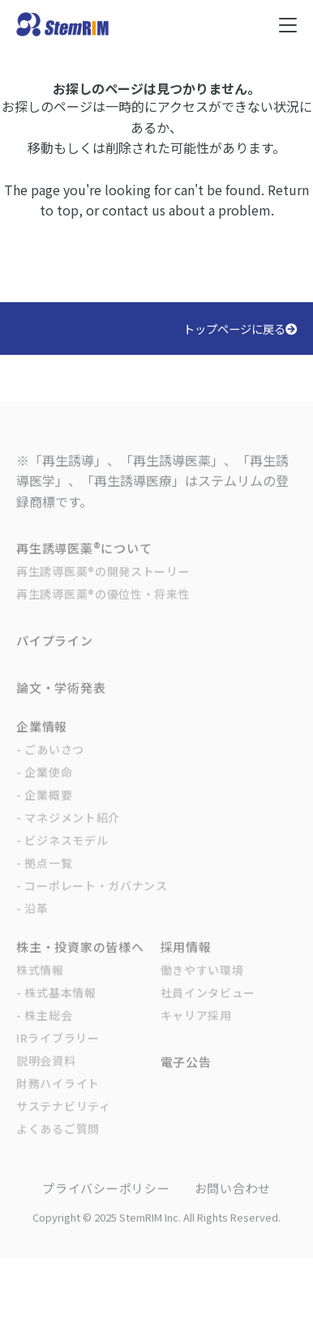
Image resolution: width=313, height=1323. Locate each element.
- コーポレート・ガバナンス (92, 901)
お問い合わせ (233, 1203)
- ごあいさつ (50, 765)
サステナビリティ (63, 1121)
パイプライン (54, 655)
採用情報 (186, 962)
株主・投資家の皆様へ (80, 962)
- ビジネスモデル (62, 855)
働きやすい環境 (202, 985)
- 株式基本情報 (56, 1008)
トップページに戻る (240, 328)
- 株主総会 (44, 1030)
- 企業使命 (44, 787)
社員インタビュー (208, 1008)
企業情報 (41, 741)
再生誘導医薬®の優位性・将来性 (103, 609)
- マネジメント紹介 (68, 833)
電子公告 (186, 1077)
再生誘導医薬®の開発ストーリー (103, 586)
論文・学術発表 (60, 702)
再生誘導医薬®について (84, 563)
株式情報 (40, 985)
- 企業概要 (44, 810)
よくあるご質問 (58, 1144)
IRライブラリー (58, 1053)
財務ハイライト (58, 1098)
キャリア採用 (196, 1030)
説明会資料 (46, 1076)
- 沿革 (32, 923)
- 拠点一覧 (44, 878)
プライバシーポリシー (106, 1203)
